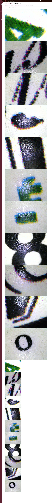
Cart (39, 0)
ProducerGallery (10, 3)
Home (6, 3)
